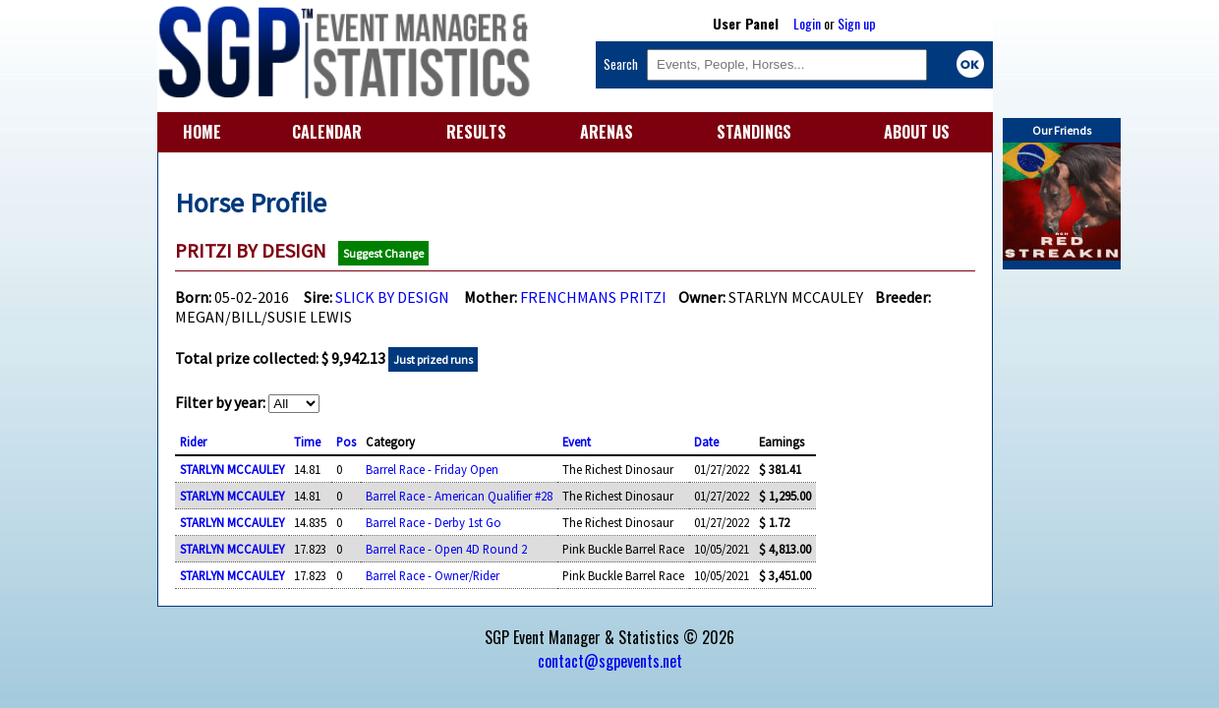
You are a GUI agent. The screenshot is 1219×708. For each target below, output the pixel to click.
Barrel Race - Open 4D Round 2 (446, 549)
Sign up (857, 23)
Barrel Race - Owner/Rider (432, 575)
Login (807, 23)
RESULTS (476, 132)
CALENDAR (327, 132)
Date (706, 441)
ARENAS (606, 132)
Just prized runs (433, 359)
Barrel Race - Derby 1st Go (433, 522)
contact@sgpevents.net (610, 661)
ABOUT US (917, 132)
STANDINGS (754, 132)
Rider (193, 441)
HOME (202, 132)
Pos (346, 441)
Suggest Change (383, 253)
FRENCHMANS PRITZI (593, 297)
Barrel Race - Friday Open (432, 469)
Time (307, 441)
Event (576, 441)
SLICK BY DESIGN (392, 297)
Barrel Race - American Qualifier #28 (459, 495)
